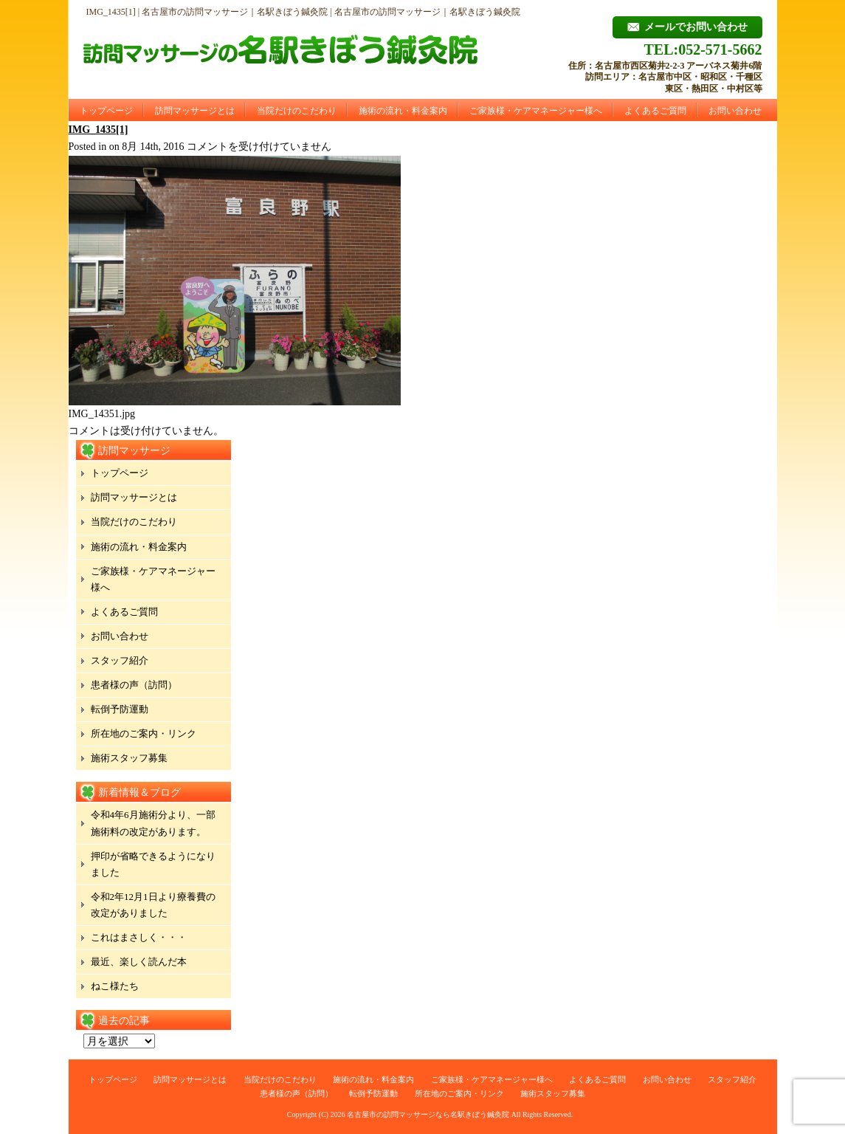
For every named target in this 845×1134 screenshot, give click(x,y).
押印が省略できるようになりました (153, 864)
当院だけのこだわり (297, 111)
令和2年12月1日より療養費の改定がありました (153, 904)
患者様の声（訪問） (134, 684)
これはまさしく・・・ (139, 937)
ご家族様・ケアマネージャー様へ (535, 111)
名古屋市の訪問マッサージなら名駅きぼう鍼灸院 (428, 1114)
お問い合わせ (735, 111)
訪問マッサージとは (195, 111)
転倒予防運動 (119, 709)
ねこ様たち (115, 986)
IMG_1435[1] (98, 129)
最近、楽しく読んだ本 (139, 961)
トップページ (106, 111)
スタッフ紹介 (119, 660)
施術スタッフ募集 (129, 757)
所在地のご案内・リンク (143, 733)
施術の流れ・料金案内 (403, 111)
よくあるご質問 (655, 111)
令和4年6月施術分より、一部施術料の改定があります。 (153, 822)
